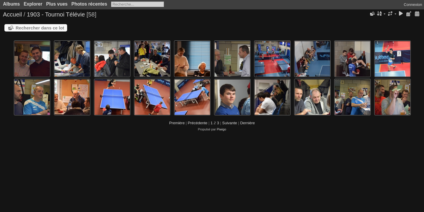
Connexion (413, 4)
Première (177, 123)
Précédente (198, 123)
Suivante (229, 123)
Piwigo (221, 129)
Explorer (33, 3)
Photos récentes (89, 3)
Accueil (12, 14)
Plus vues (57, 3)
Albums (11, 3)
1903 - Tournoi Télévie (56, 14)
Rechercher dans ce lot (40, 27)
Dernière (247, 123)
